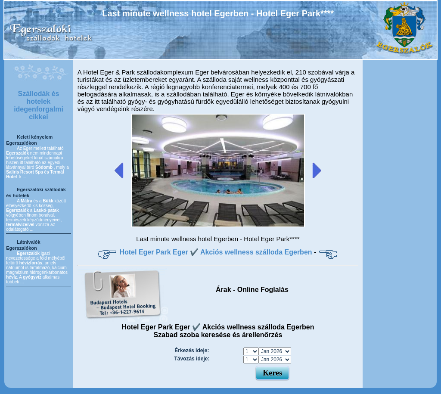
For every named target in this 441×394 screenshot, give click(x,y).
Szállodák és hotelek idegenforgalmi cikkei (38, 105)
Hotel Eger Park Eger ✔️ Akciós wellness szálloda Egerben (215, 252)
